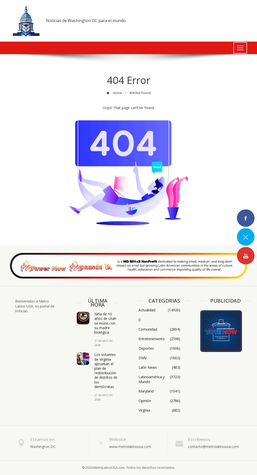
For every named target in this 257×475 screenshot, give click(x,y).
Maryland (159, 391)
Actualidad (159, 310)
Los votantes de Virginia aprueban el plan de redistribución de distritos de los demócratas (105, 370)
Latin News (159, 367)
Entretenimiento (159, 339)
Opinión (159, 401)
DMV (159, 358)
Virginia (159, 410)
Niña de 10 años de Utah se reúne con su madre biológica (105, 323)
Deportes (159, 348)
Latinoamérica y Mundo (159, 379)
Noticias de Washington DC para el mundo (86, 20)
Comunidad (159, 329)
